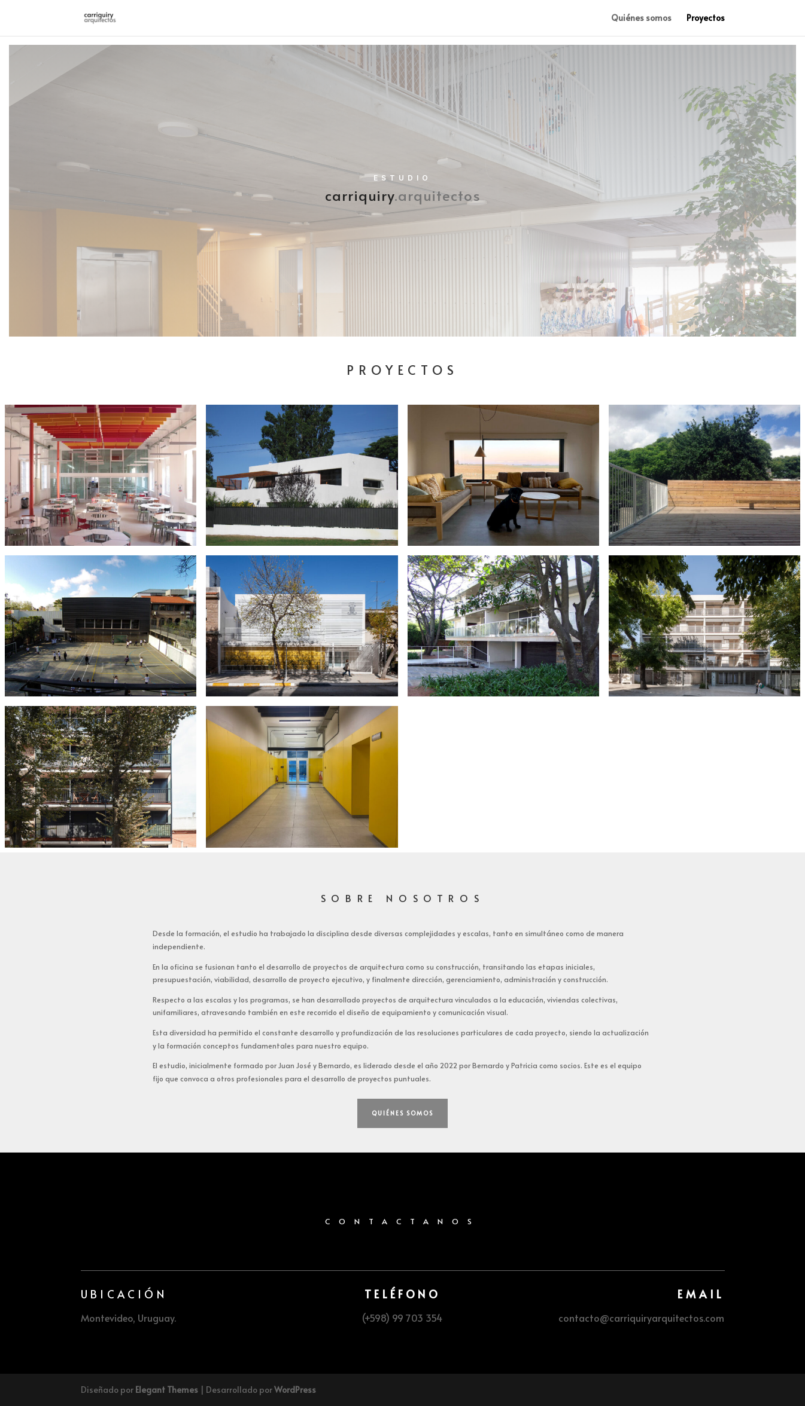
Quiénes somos (641, 18)
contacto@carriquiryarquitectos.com (641, 1317)
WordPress (295, 1389)
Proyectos (705, 18)
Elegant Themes (166, 1389)
